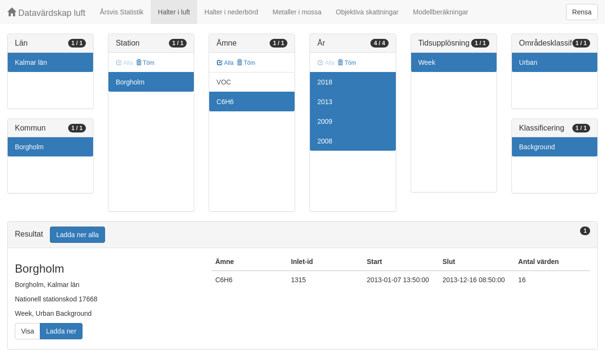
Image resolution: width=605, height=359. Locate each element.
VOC (223, 82)
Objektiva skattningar (367, 12)
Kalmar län (31, 62)
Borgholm (29, 147)
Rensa (582, 12)
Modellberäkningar (440, 12)
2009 (324, 121)
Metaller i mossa (297, 12)
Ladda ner (61, 331)
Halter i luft (174, 12)
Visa (27, 331)
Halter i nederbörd (231, 12)
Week (427, 62)
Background (537, 147)
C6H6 (225, 102)
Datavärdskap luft (46, 13)
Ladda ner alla (77, 235)
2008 (324, 141)
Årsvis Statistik (121, 12)
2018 (324, 82)
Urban (528, 62)
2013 (324, 102)
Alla (225, 63)
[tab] (302, 235)
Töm (145, 63)
